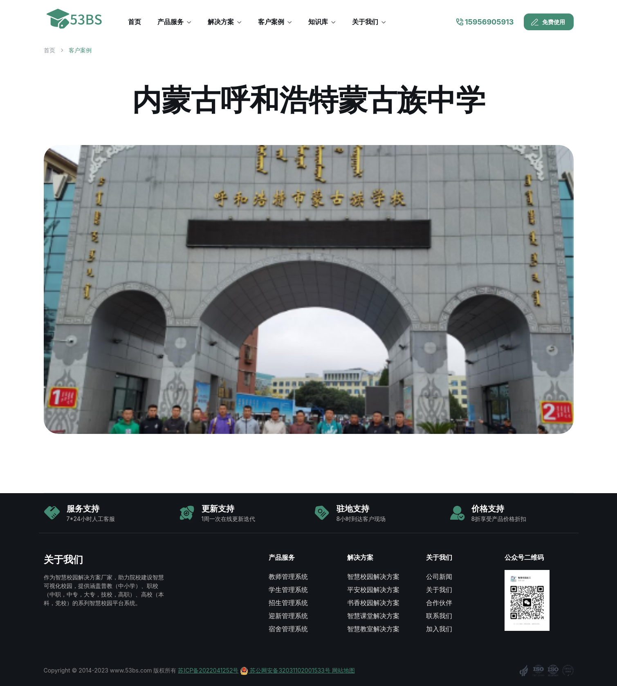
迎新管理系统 (288, 616)
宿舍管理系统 (288, 629)
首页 (49, 50)
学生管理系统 (288, 589)
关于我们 (439, 589)
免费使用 (548, 22)
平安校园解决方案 (373, 589)
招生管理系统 (288, 603)
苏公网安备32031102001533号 (286, 670)
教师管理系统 (288, 576)
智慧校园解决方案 (373, 576)
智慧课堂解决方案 (373, 616)
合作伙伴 (439, 603)
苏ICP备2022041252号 (208, 670)
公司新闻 (439, 576)
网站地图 (343, 670)
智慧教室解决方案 (373, 629)
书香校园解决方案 (373, 603)
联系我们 (439, 616)
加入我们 (439, 629)
